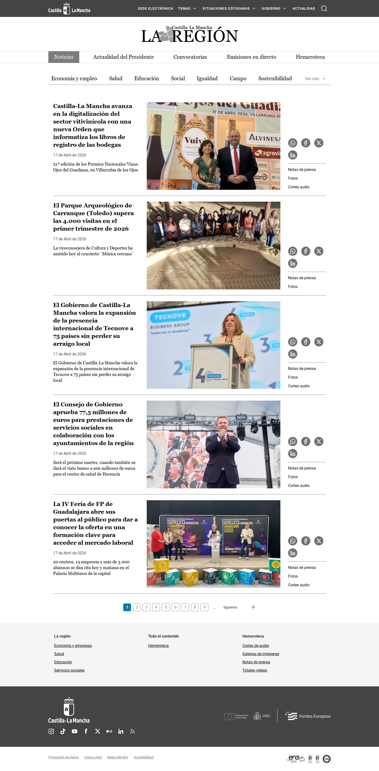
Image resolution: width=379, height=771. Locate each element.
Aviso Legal (93, 757)
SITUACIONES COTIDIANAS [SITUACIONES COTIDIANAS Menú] (226, 8)
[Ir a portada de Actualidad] (189, 35)
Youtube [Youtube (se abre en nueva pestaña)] (74, 731)
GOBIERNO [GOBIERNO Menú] (271, 8)
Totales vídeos (254, 670)
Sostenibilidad (275, 78)
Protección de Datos (63, 757)
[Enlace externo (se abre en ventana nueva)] (308, 759)
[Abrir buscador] (324, 8)
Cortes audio (299, 187)
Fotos (293, 178)
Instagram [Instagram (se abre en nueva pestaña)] (51, 731)
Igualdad (207, 78)
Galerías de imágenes (260, 654)
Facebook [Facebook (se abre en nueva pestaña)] (86, 731)
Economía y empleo (74, 78)
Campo (238, 78)
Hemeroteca (310, 57)
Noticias (63, 57)
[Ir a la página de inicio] (69, 8)
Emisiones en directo (251, 57)
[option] (74, 79)
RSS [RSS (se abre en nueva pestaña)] (132, 731)
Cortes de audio (255, 645)
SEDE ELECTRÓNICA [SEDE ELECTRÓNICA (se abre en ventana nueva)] (155, 8)
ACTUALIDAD (303, 8)
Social (178, 78)
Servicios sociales (69, 670)
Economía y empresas (73, 645)
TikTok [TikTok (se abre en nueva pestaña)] (63, 731)
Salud (116, 78)
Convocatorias (190, 57)
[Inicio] (113, 710)
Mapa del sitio (117, 757)
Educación (146, 78)
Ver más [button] (312, 78)
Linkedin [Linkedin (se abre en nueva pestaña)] (121, 731)
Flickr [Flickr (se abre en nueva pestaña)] (109, 731)
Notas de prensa (302, 169)
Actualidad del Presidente (123, 57)
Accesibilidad (143, 757)
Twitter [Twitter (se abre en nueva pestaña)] (97, 731)
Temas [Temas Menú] (184, 8)
